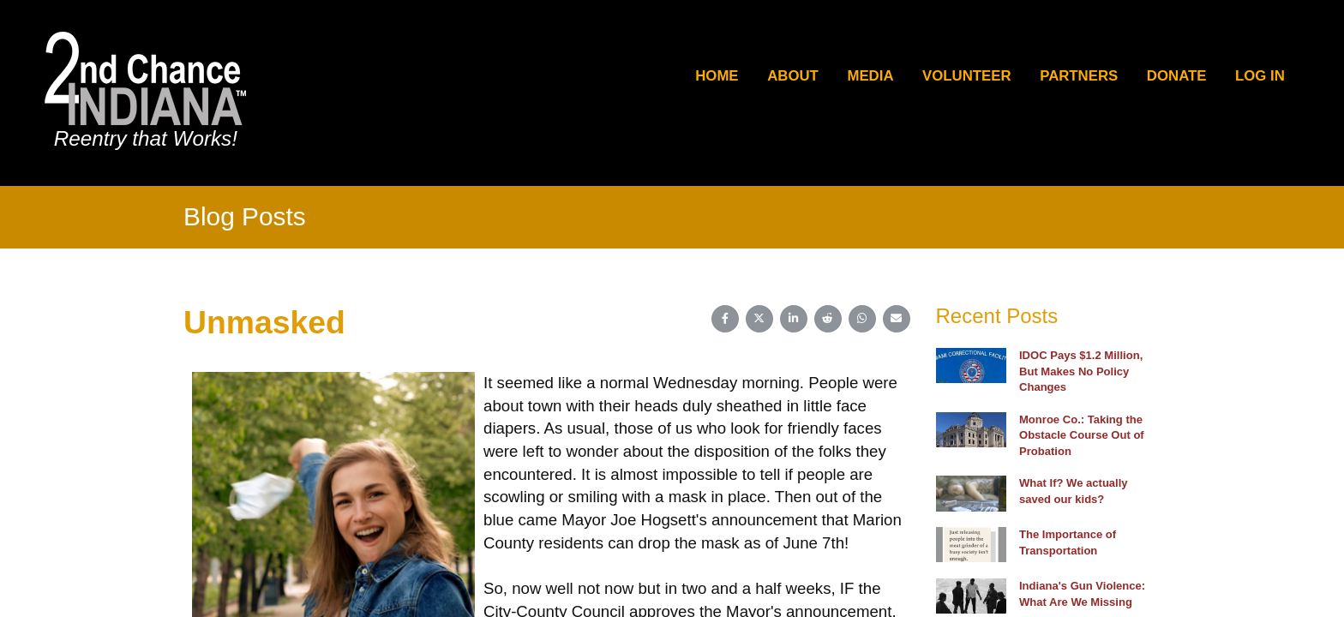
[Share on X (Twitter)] (759, 318)
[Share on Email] (896, 318)
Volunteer (966, 76)
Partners (1079, 76)
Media (870, 76)
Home (716, 76)
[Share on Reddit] (828, 318)
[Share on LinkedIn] (793, 318)
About (793, 76)
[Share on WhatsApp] (862, 318)
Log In (1260, 76)
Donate (1177, 76)
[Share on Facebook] (725, 318)
